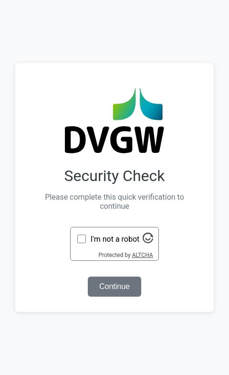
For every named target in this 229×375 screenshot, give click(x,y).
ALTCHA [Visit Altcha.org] (142, 255)
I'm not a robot (115, 239)
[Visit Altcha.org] (148, 240)
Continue (114, 286)
